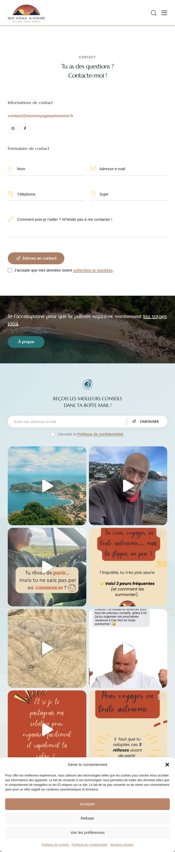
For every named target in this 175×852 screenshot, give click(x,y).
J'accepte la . (90, 434)
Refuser (87, 818)
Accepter (87, 804)
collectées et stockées (93, 270)
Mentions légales (122, 845)
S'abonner (149, 421)
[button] (167, 764)
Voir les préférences (87, 832)
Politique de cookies (55, 845)
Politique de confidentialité (90, 845)
